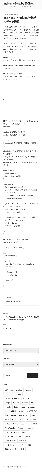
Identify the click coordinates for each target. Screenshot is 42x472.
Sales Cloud (31, 419)
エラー (18, 436)
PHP (6, 415)
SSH (35, 424)
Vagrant (31, 428)
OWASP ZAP (32, 411)
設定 (22, 449)
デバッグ (22, 440)
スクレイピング (10, 440)
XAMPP (25, 432)
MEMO (13, 411)
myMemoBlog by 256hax (18, 3)
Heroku (25, 402)
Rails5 (7, 419)
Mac (6, 411)
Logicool (31, 407)
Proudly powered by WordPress (15, 466)
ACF (6, 390)
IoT (20, 301)
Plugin (13, 415)
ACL (12, 390)
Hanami (16, 402)
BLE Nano (16, 301)
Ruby (22, 419)
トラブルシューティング (14, 445)
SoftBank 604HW (11, 424)
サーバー (27, 436)
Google (7, 402)
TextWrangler (10, 428)
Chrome (18, 394)
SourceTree (25, 424)
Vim (6, 432)
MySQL (21, 411)
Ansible (19, 390)
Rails (34, 415)
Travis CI (21, 428)
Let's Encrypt (19, 407)
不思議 (28, 445)
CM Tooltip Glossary (12, 398)
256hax (16, 14)
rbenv (14, 419)
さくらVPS (9, 436)
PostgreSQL (24, 415)
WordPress (15, 432)
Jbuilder (8, 407)
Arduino (9, 298)
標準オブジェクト (11, 449)
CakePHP (8, 394)
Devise (26, 398)
